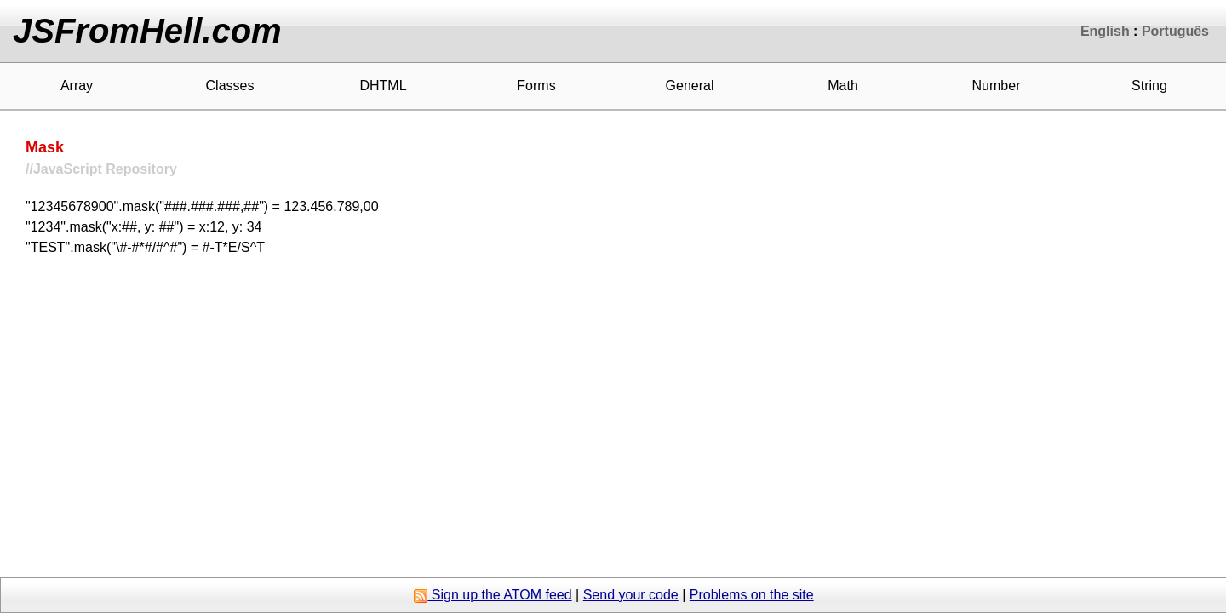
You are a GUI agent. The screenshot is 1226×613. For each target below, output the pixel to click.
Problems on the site (752, 594)
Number (996, 85)
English (1105, 31)
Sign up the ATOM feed (492, 594)
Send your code (631, 594)
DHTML (382, 85)
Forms (536, 85)
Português (1175, 31)
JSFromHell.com (147, 30)
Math (843, 85)
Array (76, 85)
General (690, 85)
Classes (230, 85)
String (1149, 85)
